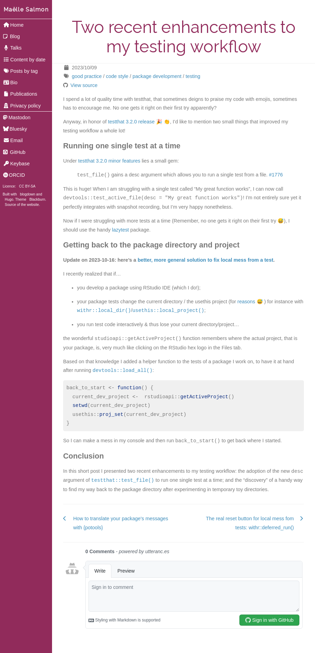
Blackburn (37, 199)
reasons (246, 301)
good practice (87, 76)
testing (193, 76)
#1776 (276, 175)
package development (157, 76)
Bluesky (15, 129)
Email (13, 140)
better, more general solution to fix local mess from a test (205, 260)
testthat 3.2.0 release (131, 121)
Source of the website (22, 205)
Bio (10, 82)
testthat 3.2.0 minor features (109, 161)
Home (13, 25)
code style (117, 76)
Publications (20, 94)
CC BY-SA (27, 186)
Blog (11, 36)
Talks (12, 48)
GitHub (14, 152)
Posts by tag (20, 71)
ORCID (14, 175)
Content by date (24, 59)
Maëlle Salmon (26, 9)
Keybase (16, 163)
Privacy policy (22, 105)
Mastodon (17, 117)
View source (83, 85)
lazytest (120, 230)
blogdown (27, 194)
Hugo (9, 199)
